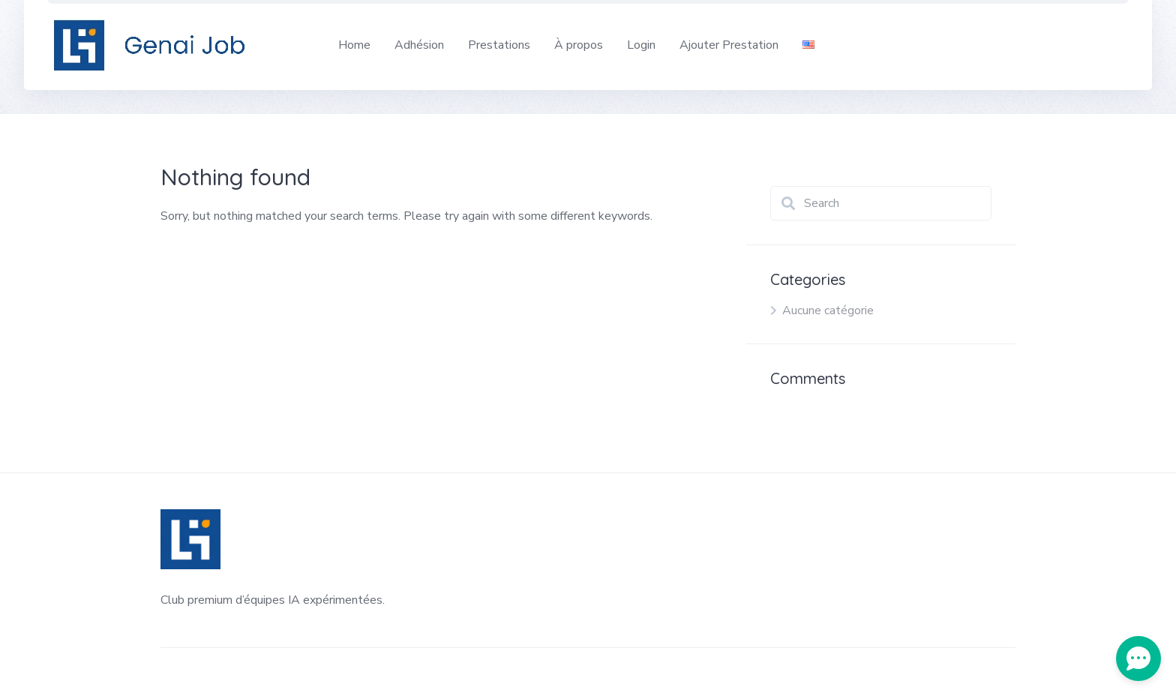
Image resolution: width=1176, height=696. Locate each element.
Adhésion (419, 45)
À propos (578, 45)
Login (641, 45)
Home (354, 45)
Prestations (499, 45)
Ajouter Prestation (729, 45)
